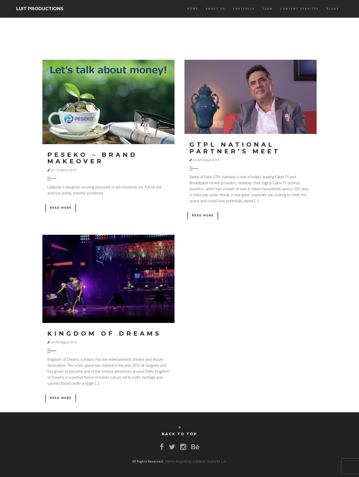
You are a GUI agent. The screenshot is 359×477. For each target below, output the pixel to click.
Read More (61, 207)
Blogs (332, 8)
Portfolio (244, 8)
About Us (215, 8)
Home (192, 8)
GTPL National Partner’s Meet (234, 148)
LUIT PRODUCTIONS (40, 8)
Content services (299, 8)
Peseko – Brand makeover (92, 158)
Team (267, 8)
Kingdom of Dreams (104, 333)
